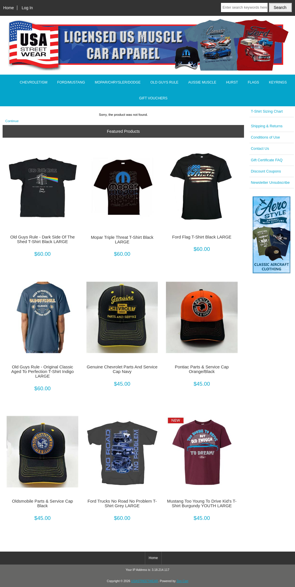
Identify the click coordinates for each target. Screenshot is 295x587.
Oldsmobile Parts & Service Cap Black (42, 503)
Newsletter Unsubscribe (270, 182)
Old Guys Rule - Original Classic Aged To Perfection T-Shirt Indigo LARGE (42, 371)
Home (8, 7)
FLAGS (253, 82)
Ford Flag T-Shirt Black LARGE (201, 237)
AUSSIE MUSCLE (202, 82)
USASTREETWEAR (144, 581)
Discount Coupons (266, 171)
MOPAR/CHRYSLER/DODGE (118, 82)
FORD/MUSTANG (71, 82)
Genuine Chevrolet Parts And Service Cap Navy (122, 369)
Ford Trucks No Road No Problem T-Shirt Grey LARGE (122, 503)
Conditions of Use (265, 137)
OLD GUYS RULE (164, 82)
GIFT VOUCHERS (153, 98)
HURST (232, 82)
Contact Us (260, 148)
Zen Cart (182, 581)
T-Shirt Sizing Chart (267, 111)
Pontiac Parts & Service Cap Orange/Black (202, 369)
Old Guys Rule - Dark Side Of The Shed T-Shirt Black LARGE (42, 239)
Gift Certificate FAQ (267, 160)
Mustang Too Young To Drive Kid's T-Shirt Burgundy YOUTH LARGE (202, 503)
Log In (27, 7)
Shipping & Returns (267, 126)
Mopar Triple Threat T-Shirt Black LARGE (122, 239)
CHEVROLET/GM (34, 82)
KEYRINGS (278, 82)
